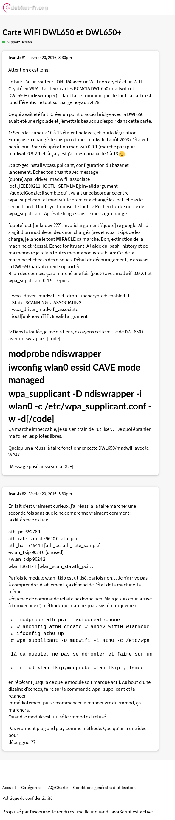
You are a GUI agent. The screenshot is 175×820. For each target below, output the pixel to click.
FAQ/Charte (57, 787)
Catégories (31, 787)
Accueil (9, 787)
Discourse (40, 812)
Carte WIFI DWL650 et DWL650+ (62, 32)
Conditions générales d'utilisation (104, 787)
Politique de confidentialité (27, 798)
